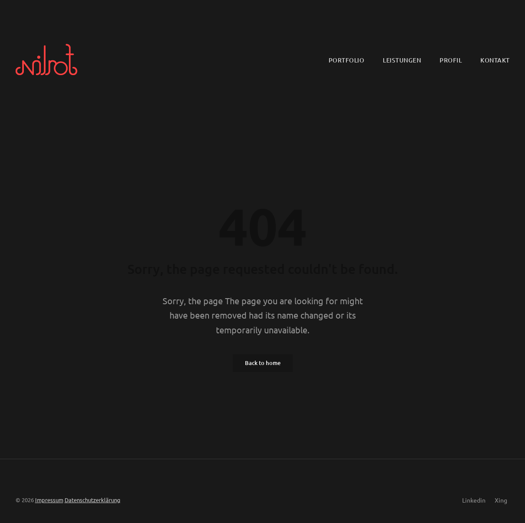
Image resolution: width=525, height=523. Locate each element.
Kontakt (495, 60)
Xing (501, 500)
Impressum (49, 499)
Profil (451, 60)
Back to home (262, 363)
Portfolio (347, 60)
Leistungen (402, 60)
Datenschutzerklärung (93, 499)
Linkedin (474, 500)
